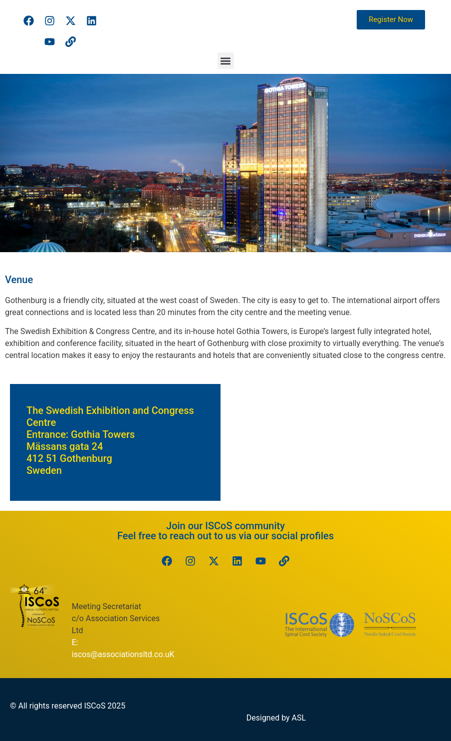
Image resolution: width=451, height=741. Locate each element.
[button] (226, 60)
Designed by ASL (276, 718)
